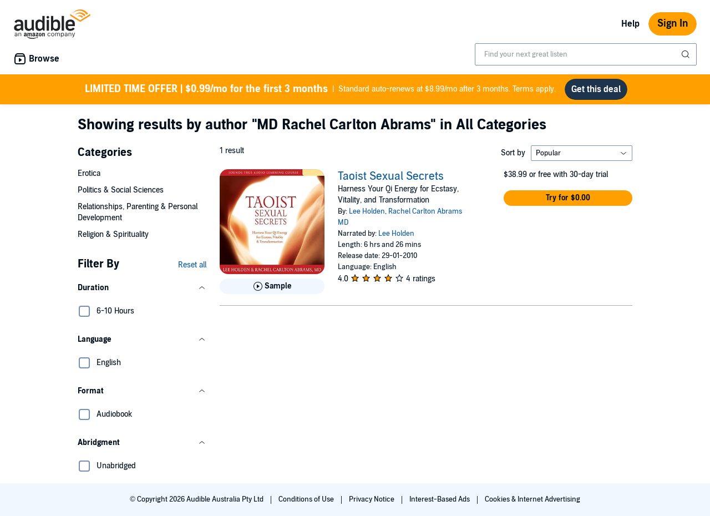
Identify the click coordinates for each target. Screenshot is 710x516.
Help (630, 23)
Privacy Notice (372, 499)
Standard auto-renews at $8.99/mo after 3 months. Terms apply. (320, 89)
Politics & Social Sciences (121, 190)
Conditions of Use (307, 499)
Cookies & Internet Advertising (532, 499)
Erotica (89, 173)
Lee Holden (367, 211)
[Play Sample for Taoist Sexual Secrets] (272, 286)
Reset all (192, 265)
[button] (142, 288)
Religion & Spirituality (113, 234)
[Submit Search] (687, 54)
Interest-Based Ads (440, 499)
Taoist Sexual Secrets (391, 176)
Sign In (672, 23)
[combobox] (586, 54)
